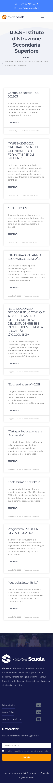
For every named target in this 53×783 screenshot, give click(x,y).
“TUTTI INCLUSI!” (18, 208)
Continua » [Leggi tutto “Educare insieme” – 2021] (13, 410)
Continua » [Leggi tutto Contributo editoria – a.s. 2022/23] (13, 122)
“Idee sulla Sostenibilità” (23, 582)
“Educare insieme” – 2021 (24, 384)
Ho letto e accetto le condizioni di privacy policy (27, 751)
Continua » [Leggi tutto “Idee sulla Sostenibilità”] (13, 608)
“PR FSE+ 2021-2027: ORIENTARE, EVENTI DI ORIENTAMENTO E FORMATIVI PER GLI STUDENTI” (23, 151)
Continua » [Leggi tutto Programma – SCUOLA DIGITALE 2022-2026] (13, 561)
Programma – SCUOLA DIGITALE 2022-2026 (23, 530)
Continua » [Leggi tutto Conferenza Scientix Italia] (13, 508)
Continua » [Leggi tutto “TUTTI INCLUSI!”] (13, 234)
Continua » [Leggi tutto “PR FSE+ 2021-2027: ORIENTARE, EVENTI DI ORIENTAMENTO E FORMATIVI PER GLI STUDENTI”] (13, 187)
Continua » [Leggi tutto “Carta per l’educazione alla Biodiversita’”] (13, 461)
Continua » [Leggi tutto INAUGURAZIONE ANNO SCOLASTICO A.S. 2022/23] (13, 287)
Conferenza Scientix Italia (24, 482)
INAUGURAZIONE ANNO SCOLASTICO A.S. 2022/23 (24, 257)
